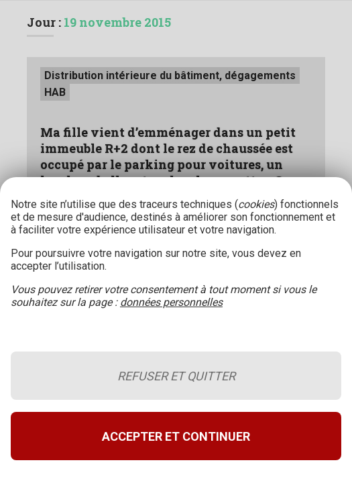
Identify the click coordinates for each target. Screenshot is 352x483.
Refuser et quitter (176, 376)
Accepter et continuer (176, 436)
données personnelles (171, 302)
